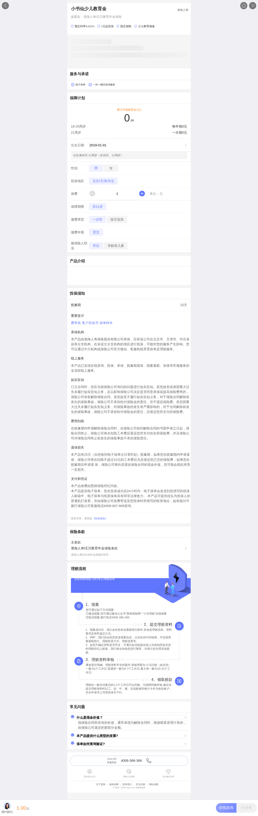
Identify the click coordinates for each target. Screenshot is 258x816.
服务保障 (114, 784)
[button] (129, 717)
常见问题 (140, 784)
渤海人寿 (182, 10)
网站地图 (153, 784)
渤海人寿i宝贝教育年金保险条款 (94, 548)
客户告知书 (90, 323)
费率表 (76, 323)
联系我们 (127, 784)
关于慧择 (100, 784)
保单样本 (106, 323)
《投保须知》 (100, 518)
